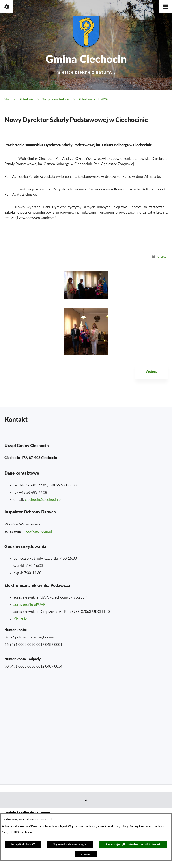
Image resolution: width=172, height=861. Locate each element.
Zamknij (86, 854)
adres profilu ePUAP (29, 604)
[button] (165, 6)
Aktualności (26, 99)
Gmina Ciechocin (86, 63)
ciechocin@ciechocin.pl (43, 500)
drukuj (162, 256)
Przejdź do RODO (23, 844)
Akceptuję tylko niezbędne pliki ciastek (133, 844)
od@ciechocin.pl (39, 531)
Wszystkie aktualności (56, 99)
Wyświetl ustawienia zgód (70, 844)
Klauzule (20, 619)
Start (7, 99)
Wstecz (151, 371)
